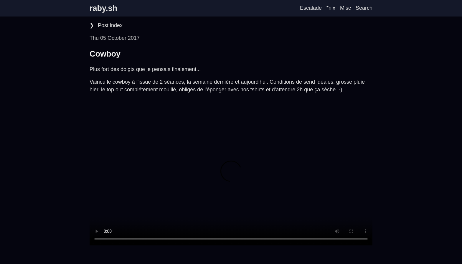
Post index (109, 25)
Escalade (311, 8)
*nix (330, 8)
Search (364, 8)
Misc (345, 8)
